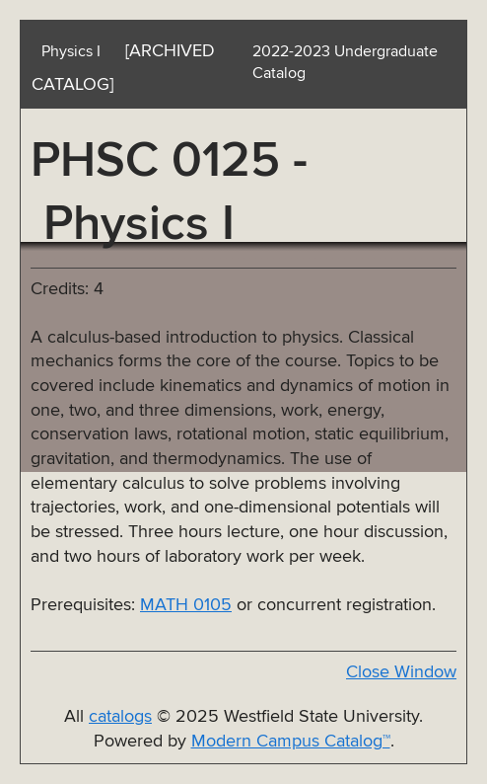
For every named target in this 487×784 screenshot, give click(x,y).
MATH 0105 (186, 605)
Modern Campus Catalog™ (290, 741)
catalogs (120, 717)
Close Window (401, 672)
